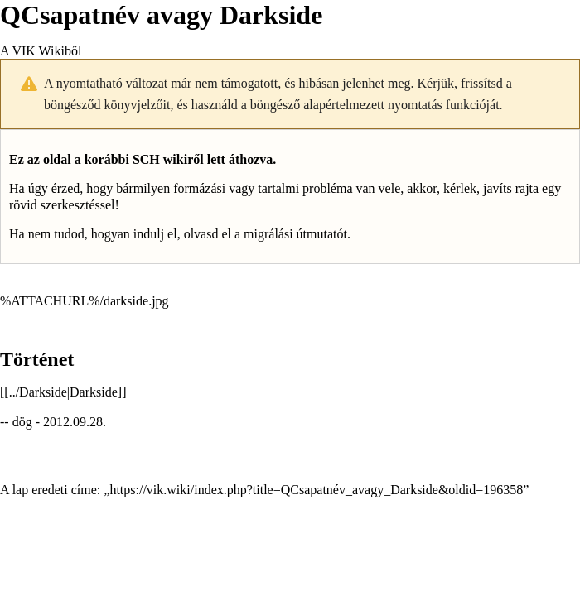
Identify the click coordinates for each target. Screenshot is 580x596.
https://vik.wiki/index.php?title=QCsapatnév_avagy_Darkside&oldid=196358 (316, 490)
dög (22, 422)
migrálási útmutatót (295, 234)
